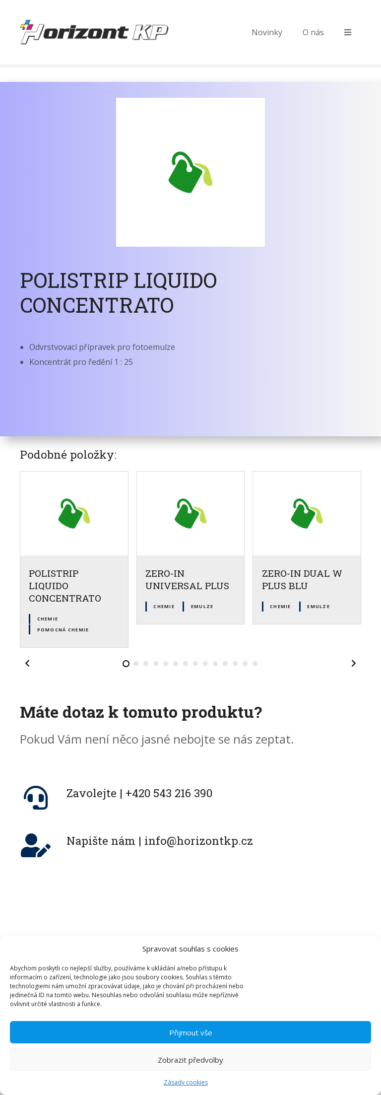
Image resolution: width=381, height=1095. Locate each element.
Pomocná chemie (63, 629)
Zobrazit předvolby (190, 1073)
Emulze (202, 606)
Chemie (48, 619)
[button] (27, 663)
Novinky (267, 32)
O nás (313, 32)
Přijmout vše (190, 1045)
